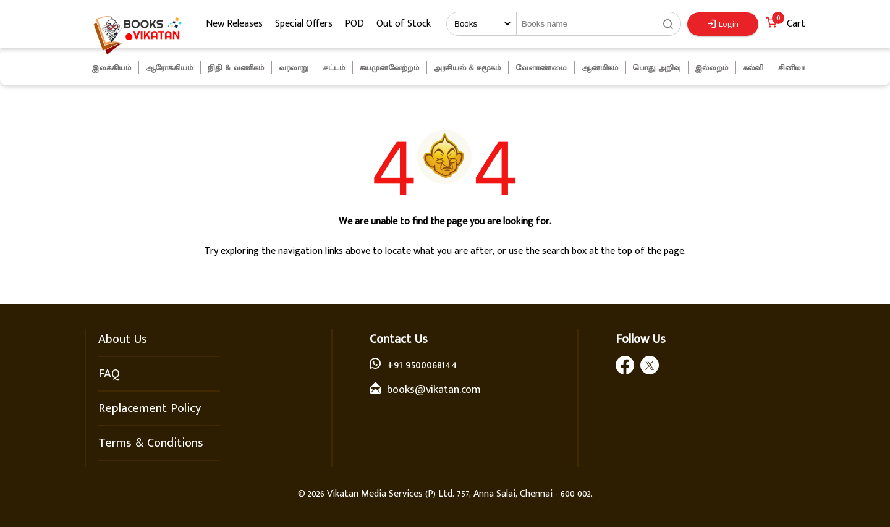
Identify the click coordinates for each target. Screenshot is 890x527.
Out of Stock (403, 23)
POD (354, 23)
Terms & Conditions (150, 442)
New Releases (234, 23)
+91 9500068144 (422, 365)
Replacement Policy (149, 408)
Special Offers (304, 23)
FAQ (109, 373)
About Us (122, 339)
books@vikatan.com (434, 390)
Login (723, 24)
